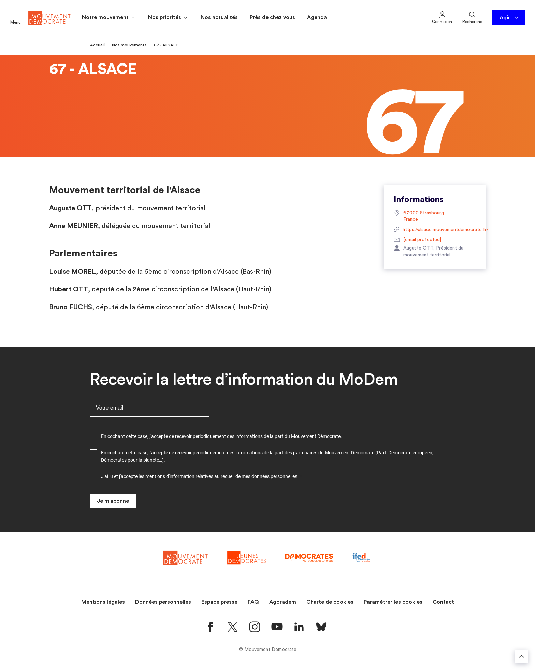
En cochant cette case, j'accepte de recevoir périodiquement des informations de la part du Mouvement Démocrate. (221, 436)
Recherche (472, 17)
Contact (443, 602)
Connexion (442, 17)
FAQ (253, 602)
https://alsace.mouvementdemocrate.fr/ (435, 230)
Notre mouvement (109, 18)
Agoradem (282, 602)
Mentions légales (103, 602)
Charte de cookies (329, 602)
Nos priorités (168, 18)
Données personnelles (163, 602)
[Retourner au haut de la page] (521, 656)
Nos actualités (219, 17)
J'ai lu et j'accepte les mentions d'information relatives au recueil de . (200, 476)
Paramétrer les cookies (393, 602)
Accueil (97, 45)
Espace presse (219, 602)
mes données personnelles (269, 476)
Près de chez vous (272, 17)
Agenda (317, 17)
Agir (510, 18)
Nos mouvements (129, 45)
